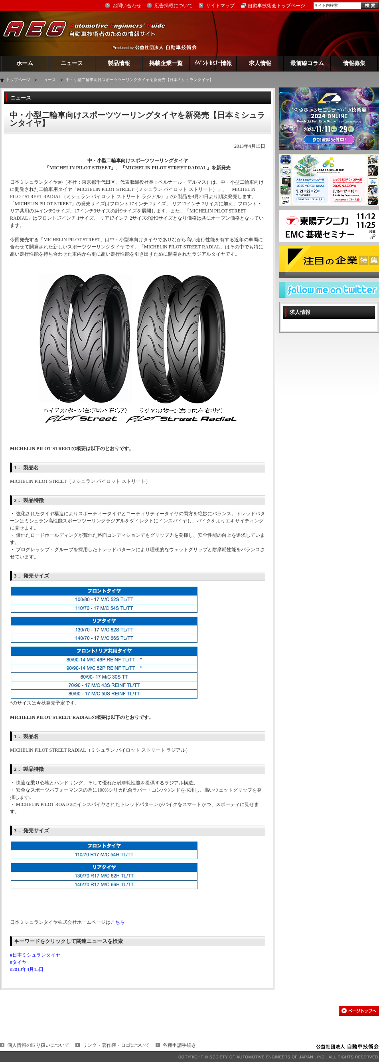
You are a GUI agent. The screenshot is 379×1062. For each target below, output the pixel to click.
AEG (89, 33)
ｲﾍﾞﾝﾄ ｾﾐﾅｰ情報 (213, 63)
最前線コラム (307, 63)
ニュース (72, 63)
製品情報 (119, 63)
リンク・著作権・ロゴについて (116, 1045)
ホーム (24, 63)
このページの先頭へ (359, 1011)
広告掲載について (173, 5)
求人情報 (260, 63)
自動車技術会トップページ (276, 5)
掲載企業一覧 (166, 63)
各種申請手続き (179, 1045)
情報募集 (354, 63)
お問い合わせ (127, 5)
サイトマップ (220, 5)
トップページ (18, 79)
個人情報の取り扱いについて (38, 1045)
